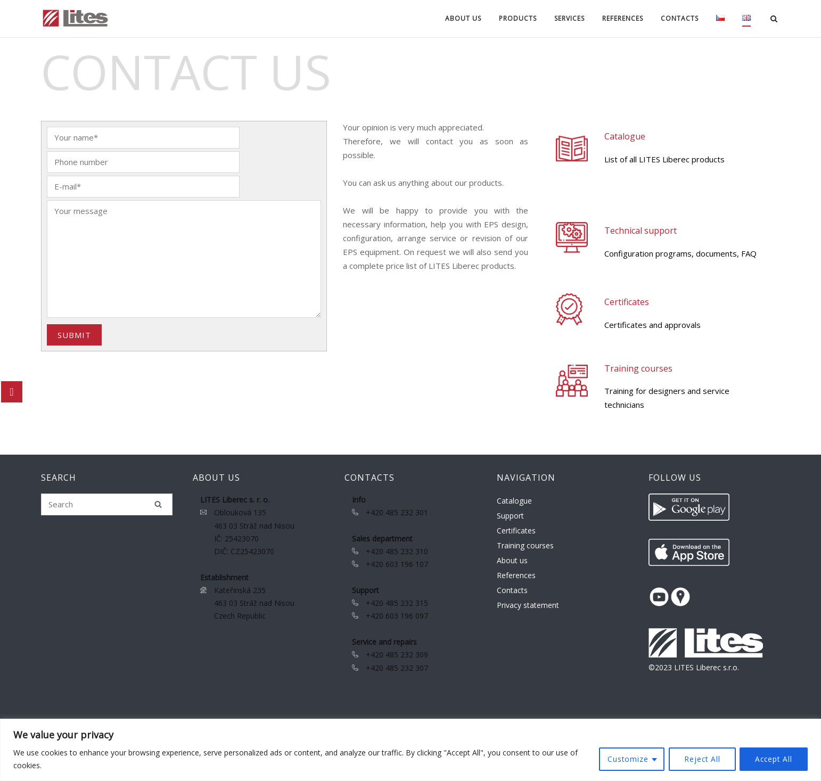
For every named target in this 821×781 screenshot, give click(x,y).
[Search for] (107, 504)
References (621, 18)
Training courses (639, 368)
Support (510, 516)
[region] (410, 750)
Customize (624, 759)
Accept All (772, 759)
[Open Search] (775, 19)
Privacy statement (528, 605)
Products (516, 18)
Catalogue (625, 136)
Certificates (627, 302)
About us (462, 18)
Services (568, 18)
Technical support (641, 230)
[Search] (158, 504)
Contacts (678, 18)
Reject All (699, 759)
